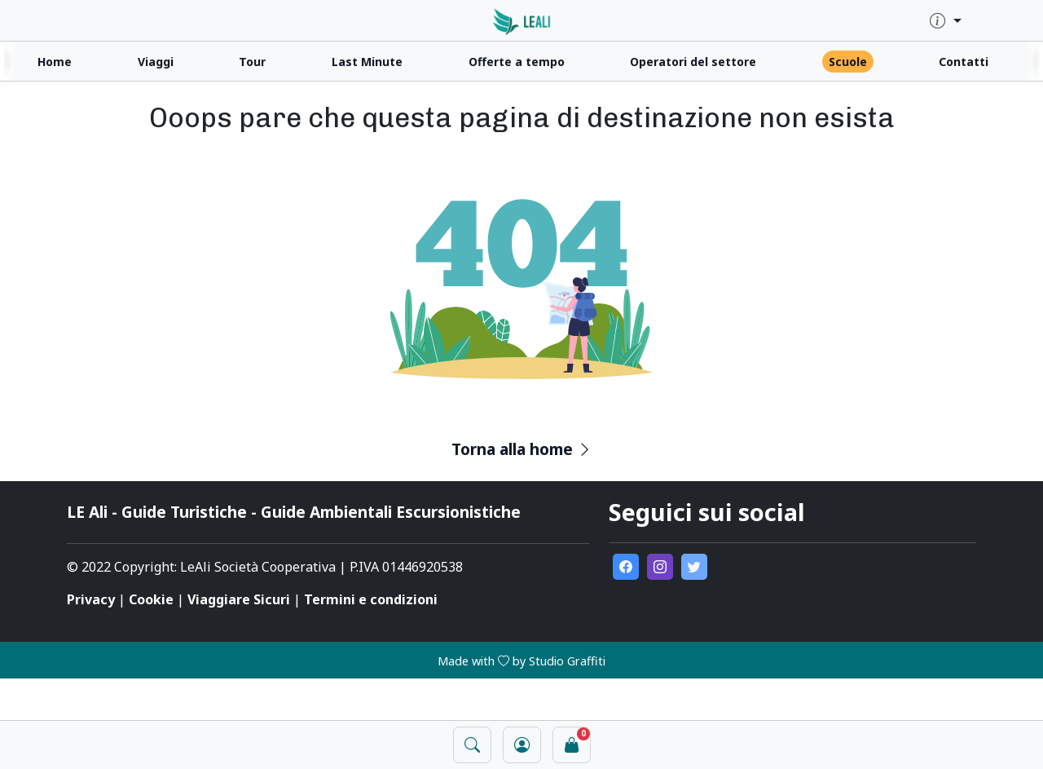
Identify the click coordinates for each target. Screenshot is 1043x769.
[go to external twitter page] (694, 567)
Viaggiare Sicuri (238, 599)
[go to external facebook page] (626, 567)
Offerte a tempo (517, 61)
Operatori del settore (693, 61)
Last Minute (367, 61)
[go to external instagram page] (660, 567)
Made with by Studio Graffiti (521, 661)
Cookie (151, 599)
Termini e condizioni (371, 599)
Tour (252, 61)
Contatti (963, 61)
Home (54, 61)
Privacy (91, 599)
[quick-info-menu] (945, 21)
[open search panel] (472, 744)
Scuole (848, 61)
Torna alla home (521, 449)
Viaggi (156, 61)
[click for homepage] (522, 20)
